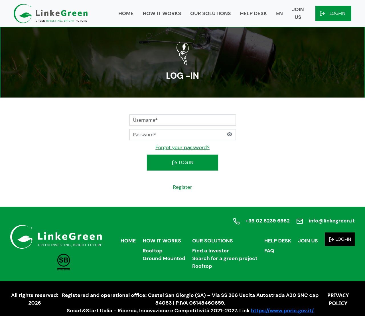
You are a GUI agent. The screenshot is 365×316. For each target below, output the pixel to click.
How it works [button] (162, 13)
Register (182, 187)
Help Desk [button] (253, 13)
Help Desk (277, 240)
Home (125, 13)
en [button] (279, 13)
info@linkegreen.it (332, 220)
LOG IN (182, 162)
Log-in (337, 13)
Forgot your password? (182, 147)
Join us (298, 13)
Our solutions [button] (210, 13)
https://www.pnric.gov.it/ (282, 310)
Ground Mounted (164, 258)
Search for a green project (224, 258)
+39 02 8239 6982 (267, 220)
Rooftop (153, 250)
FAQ (269, 250)
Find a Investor (210, 250)
